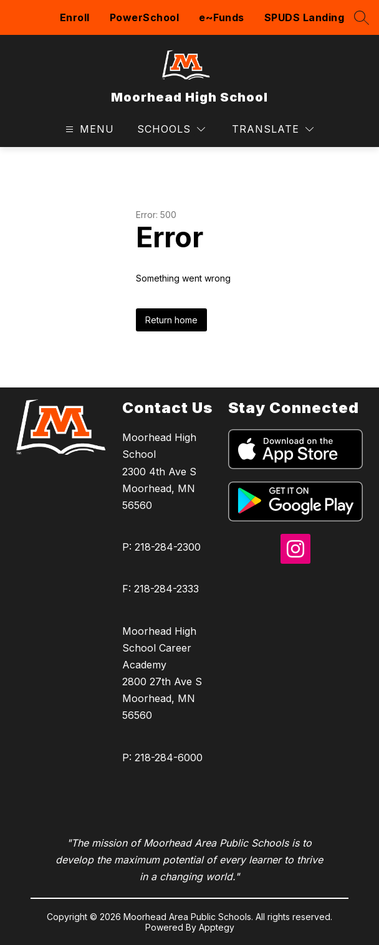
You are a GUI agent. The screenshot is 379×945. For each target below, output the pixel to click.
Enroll (75, 17)
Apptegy (216, 927)
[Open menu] (88, 129)
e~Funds (221, 17)
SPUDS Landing (304, 17)
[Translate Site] (273, 129)
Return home (171, 320)
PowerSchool (145, 17)
